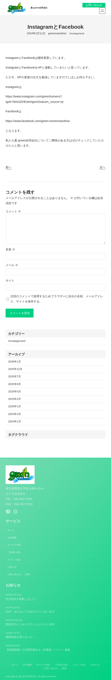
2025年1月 (14, 406)
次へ (102, 167)
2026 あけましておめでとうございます (30, 611)
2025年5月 (14, 391)
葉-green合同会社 (39, 8)
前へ (8, 167)
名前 (10, 249)
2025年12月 (15, 369)
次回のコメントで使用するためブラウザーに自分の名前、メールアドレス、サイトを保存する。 (56, 299)
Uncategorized (76, 33)
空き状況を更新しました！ (22, 599)
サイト (10, 280)
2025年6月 (14, 384)
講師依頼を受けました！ (20, 637)
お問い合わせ (94, 5)
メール (12, 265)
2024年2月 (14, 414)
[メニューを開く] (102, 11)
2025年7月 (14, 376)
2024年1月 (14, 421)
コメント (13, 211)
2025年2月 (14, 399)
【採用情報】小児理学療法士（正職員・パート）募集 (38, 649)
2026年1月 (14, 361)
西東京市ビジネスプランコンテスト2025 (30, 624)
